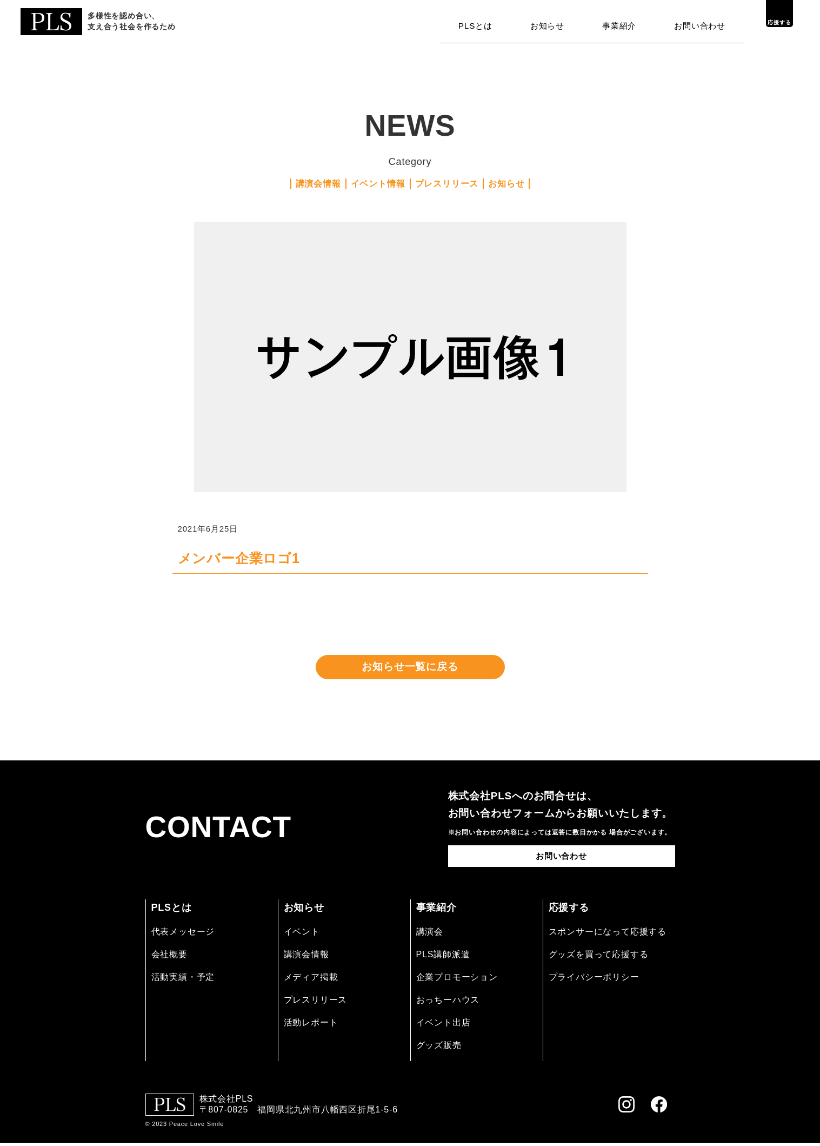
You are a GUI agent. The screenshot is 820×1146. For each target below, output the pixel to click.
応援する (768, 22)
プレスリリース (447, 183)
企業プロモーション (457, 979)
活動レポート (311, 1025)
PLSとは (483, 22)
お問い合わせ (701, 22)
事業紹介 (623, 22)
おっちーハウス (448, 1002)
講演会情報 (318, 183)
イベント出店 (443, 1025)
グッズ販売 (439, 1048)
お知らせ (554, 22)
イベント (302, 934)
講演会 (429, 934)
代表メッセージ (183, 934)
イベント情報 (378, 183)
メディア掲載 (311, 979)
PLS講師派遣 (443, 957)
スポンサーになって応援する (607, 934)
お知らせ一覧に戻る (410, 668)
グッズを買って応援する (599, 957)
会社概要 (169, 957)
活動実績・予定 (183, 979)
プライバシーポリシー (594, 979)
